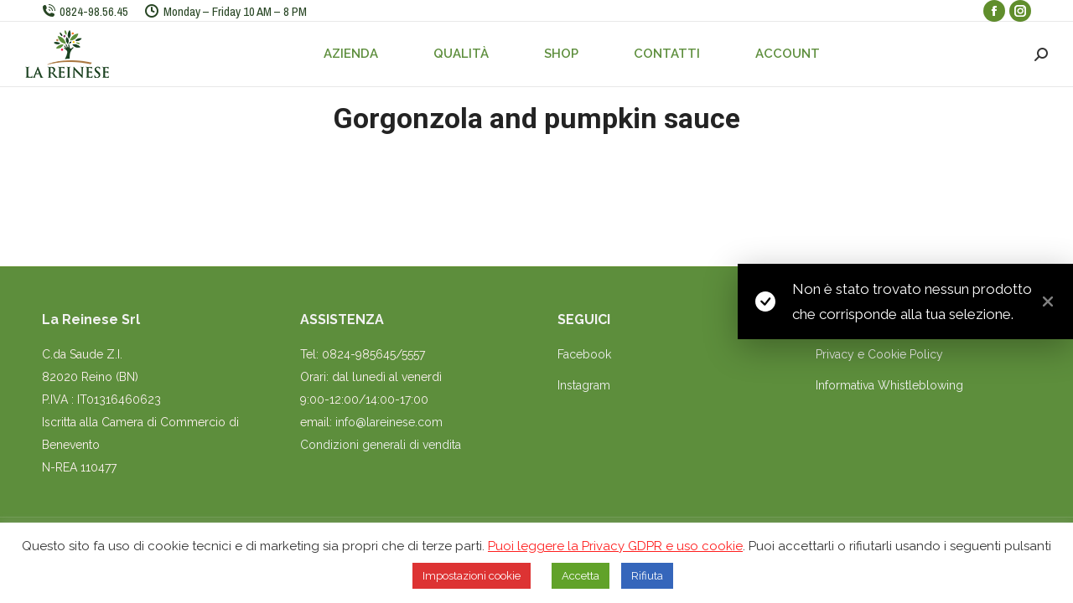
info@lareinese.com (389, 422)
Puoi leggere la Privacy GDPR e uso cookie (615, 546)
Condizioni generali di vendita (380, 444)
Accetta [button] (580, 576)
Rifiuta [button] (647, 576)
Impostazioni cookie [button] (471, 576)
